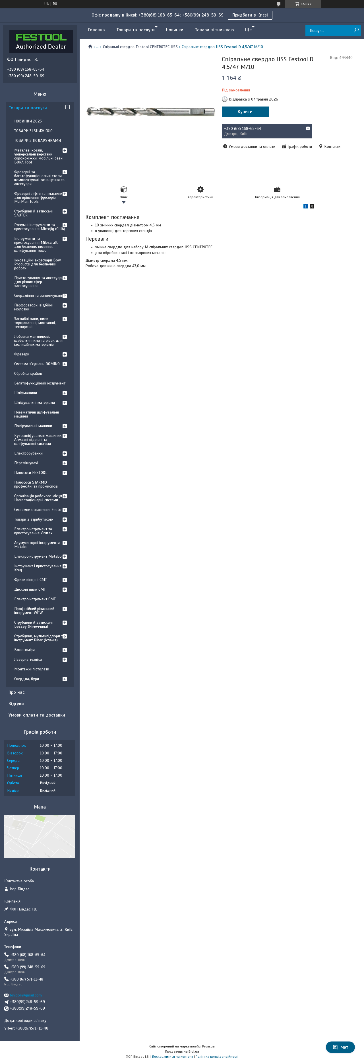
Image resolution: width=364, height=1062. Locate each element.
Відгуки (16, 704)
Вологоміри (24, 649)
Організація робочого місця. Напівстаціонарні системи (38, 498)
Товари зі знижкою (214, 30)
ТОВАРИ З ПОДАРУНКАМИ (37, 140)
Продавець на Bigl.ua (182, 1051)
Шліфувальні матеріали (34, 402)
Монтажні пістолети (31, 669)
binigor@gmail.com (26, 995)
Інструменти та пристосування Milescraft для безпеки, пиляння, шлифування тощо (36, 244)
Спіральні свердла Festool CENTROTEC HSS (140, 46)
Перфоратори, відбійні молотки (33, 307)
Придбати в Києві (250, 15)
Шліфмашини (25, 392)
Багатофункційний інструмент (39, 383)
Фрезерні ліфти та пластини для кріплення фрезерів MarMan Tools (38, 197)
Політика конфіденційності (217, 1057)
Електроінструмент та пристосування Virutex (33, 531)
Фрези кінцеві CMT (30, 579)
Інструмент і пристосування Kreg (37, 568)
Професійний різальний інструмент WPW (34, 610)
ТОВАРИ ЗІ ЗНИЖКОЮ (33, 130)
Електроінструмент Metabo (38, 556)
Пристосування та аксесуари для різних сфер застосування (38, 281)
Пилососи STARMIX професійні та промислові (36, 484)
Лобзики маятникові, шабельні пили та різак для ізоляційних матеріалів (38, 340)
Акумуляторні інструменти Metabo (37, 544)
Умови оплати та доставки (37, 715)
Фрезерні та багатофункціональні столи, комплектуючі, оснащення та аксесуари (39, 177)
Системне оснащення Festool (39, 509)
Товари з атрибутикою (33, 519)
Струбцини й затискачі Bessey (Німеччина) (33, 624)
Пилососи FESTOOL (30, 472)
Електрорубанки (28, 453)
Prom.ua (208, 1046)
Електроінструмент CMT (35, 599)
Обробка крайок (28, 373)
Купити (245, 111)
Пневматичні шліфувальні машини (36, 414)
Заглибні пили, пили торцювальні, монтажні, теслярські (35, 322)
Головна (96, 30)
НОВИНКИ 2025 (28, 121)
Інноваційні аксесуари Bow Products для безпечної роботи (37, 264)
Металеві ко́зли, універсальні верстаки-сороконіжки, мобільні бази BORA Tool (38, 156)
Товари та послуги (135, 30)
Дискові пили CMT (30, 589)
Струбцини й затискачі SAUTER (33, 213)
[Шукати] (356, 30)
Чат (340, 1047)
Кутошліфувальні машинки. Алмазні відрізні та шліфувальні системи (38, 439)
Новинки (174, 30)
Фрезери (21, 354)
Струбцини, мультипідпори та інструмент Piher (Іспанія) (39, 638)
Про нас (16, 692)
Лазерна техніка (28, 659)
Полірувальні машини (33, 425)
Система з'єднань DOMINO (37, 363)
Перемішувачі (26, 463)
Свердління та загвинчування (39, 295)
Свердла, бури (26, 678)
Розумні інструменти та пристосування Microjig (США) (39, 226)
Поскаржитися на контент (172, 1057)
